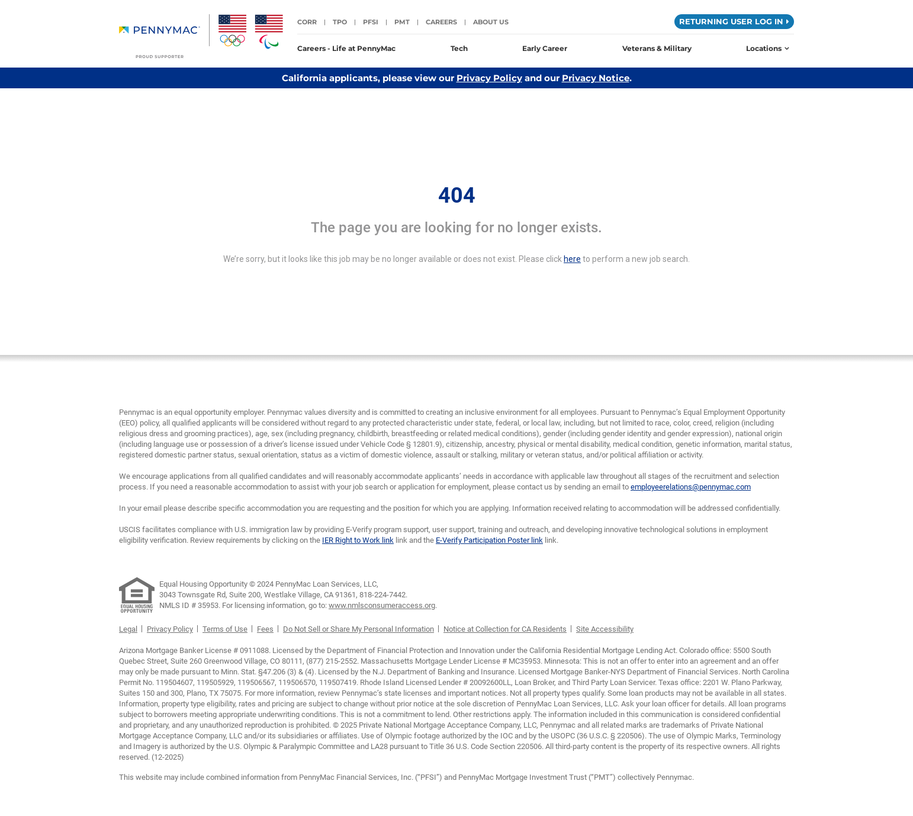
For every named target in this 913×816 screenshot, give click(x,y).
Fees (265, 629)
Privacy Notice (595, 78)
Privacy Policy (489, 78)
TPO (340, 22)
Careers (441, 22)
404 (456, 195)
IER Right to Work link (358, 540)
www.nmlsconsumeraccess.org (382, 605)
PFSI (370, 22)
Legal (128, 629)
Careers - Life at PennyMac (346, 48)
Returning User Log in (734, 21)
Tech (459, 48)
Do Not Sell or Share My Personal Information (358, 629)
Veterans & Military (657, 48)
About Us (491, 22)
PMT (402, 22)
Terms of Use (224, 629)
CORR (307, 22)
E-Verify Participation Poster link (489, 540)
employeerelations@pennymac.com (691, 486)
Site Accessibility (605, 629)
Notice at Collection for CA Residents (505, 629)
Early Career (544, 48)
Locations (767, 48)
